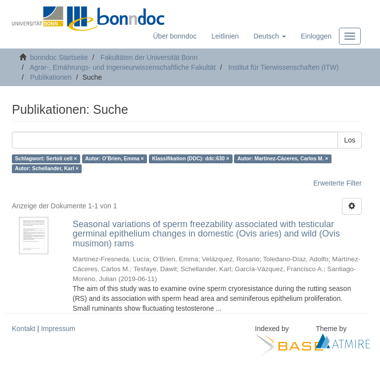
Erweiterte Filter (337, 183)
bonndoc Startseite (59, 57)
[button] (269, 36)
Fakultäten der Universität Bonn (148, 57)
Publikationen (51, 77)
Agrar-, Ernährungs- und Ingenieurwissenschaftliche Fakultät (123, 67)
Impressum (58, 329)
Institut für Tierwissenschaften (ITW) (283, 67)
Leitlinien (224, 36)
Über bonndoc (174, 36)
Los (349, 140)
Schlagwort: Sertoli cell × (46, 159)
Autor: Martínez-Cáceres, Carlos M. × (283, 159)
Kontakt (23, 329)
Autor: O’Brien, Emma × (114, 159)
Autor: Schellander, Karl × (47, 169)
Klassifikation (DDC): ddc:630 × (190, 159)
